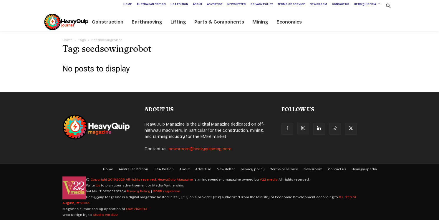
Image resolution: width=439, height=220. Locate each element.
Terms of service (284, 169)
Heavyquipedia (364, 169)
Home (67, 40)
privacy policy (253, 169)
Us (98, 185)
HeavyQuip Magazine (175, 179)
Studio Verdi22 (105, 215)
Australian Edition (133, 169)
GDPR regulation (166, 191)
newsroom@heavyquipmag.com (200, 148)
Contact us (337, 169)
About (184, 169)
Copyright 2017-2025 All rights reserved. (124, 179)
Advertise (203, 169)
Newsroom (313, 169)
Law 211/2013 (136, 209)
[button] (388, 6)
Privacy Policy (138, 191)
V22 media (269, 179)
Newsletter (226, 169)
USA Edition (164, 169)
